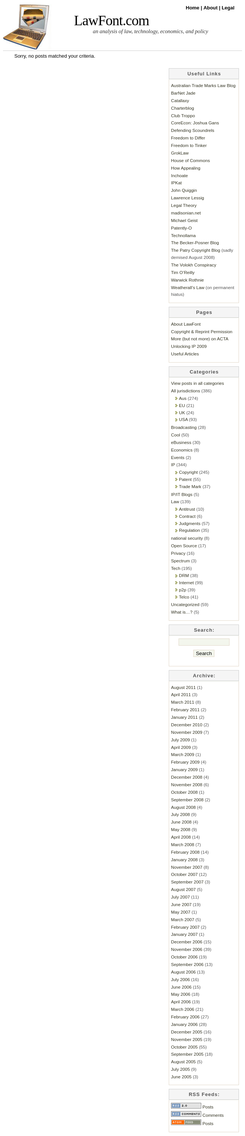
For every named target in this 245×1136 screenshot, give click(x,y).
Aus (182, 398)
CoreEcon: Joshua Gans (195, 122)
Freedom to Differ (188, 137)
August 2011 (183, 687)
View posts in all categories (197, 383)
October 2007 (184, 874)
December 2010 (186, 724)
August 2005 (183, 1061)
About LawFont (185, 324)
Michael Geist (184, 220)
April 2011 (181, 694)
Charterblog (182, 108)
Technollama (183, 235)
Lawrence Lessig (187, 197)
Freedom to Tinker (189, 145)
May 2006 (180, 994)
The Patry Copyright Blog (195, 250)
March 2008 (182, 844)
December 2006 (186, 941)
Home (193, 8)
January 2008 (184, 859)
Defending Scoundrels (192, 130)
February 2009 (185, 761)
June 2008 (181, 821)
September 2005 (187, 1054)
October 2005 (184, 1046)
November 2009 (186, 732)
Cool (175, 434)
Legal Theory (184, 205)
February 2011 (185, 709)
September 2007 (187, 881)
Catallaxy (180, 100)
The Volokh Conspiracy (193, 264)
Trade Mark (190, 486)
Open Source (184, 545)
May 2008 (180, 829)
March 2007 (182, 919)
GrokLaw (180, 152)
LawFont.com (111, 20)
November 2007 (186, 867)
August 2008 (183, 807)
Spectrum (180, 560)
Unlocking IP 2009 (188, 346)
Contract (187, 516)
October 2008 (184, 792)
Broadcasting (184, 427)
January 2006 (184, 1024)
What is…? (182, 611)
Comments (197, 1115)
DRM (184, 575)
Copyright (188, 472)
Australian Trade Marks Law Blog (203, 85)
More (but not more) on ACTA (199, 338)
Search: (204, 630)
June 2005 (181, 1076)
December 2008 (186, 777)
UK (182, 412)
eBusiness (181, 442)
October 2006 (184, 956)
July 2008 (180, 814)
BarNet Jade (183, 92)
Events (178, 457)
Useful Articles (185, 353)
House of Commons (190, 160)
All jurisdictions (185, 390)
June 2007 (181, 904)
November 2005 (186, 1039)
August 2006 (183, 971)
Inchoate (179, 175)
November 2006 (186, 949)
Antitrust (187, 509)
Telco (184, 596)
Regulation (189, 530)
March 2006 (182, 1009)
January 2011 (184, 717)
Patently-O (181, 227)
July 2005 (180, 1069)
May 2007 (180, 911)
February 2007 (185, 927)
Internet (186, 582)
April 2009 (181, 747)
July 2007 (180, 896)
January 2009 (184, 769)
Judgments (189, 523)
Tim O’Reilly (182, 272)
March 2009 (182, 754)
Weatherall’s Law (187, 287)
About (211, 8)
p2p (182, 589)
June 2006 (181, 986)
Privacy (178, 553)
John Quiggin (184, 190)
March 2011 (182, 702)
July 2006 (180, 979)
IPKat (176, 182)
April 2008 (181, 836)
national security (187, 538)
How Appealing (185, 167)
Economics (182, 449)
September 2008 (187, 799)
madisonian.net (186, 212)
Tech (175, 568)
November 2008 (186, 784)
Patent (185, 479)
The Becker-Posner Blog (195, 242)
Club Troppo (183, 115)
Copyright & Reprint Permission (202, 331)
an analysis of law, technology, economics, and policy (150, 31)
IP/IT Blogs (182, 494)
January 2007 (184, 934)
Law (175, 501)
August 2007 (183, 889)
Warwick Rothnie (187, 279)
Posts (192, 1106)
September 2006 (187, 964)
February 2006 (185, 1016)
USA (183, 419)
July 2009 (180, 739)
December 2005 (186, 1031)
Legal (228, 8)
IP (173, 464)
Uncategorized (185, 604)
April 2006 (181, 1001)
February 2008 (185, 852)
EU (182, 405)
